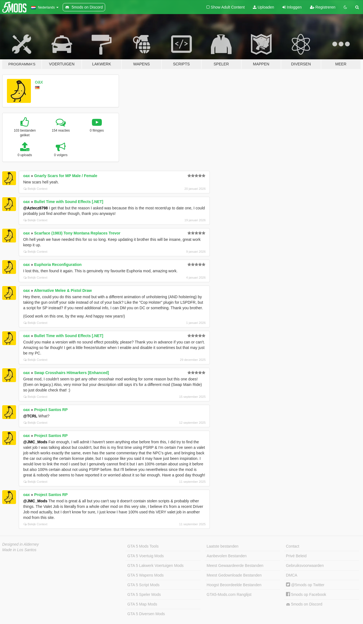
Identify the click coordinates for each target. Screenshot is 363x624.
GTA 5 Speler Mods (144, 594)
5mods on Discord (304, 604)
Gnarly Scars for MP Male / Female (65, 176)
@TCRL (30, 416)
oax (39, 82)
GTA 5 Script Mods (143, 585)
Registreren (322, 7)
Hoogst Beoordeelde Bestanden (234, 585)
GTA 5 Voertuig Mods (145, 556)
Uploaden (263, 7)
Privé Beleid (296, 556)
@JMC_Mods (35, 442)
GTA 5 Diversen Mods (146, 614)
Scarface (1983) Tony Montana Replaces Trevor (77, 233)
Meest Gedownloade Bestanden (234, 575)
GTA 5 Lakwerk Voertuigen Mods (155, 565)
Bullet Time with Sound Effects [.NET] (68, 201)
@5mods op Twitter (305, 584)
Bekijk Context (35, 188)
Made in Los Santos (19, 550)
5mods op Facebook (306, 594)
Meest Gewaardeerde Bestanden (235, 565)
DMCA (291, 575)
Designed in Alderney (20, 544)
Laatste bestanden (223, 546)
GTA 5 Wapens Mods (145, 575)
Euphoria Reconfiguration (58, 264)
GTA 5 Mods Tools (142, 546)
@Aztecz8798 (35, 208)
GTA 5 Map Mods (142, 604)
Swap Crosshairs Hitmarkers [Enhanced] (71, 372)
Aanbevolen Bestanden (227, 556)
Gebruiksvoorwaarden (305, 565)
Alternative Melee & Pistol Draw (63, 290)
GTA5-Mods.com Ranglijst (229, 594)
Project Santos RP (51, 409)
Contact (292, 546)
